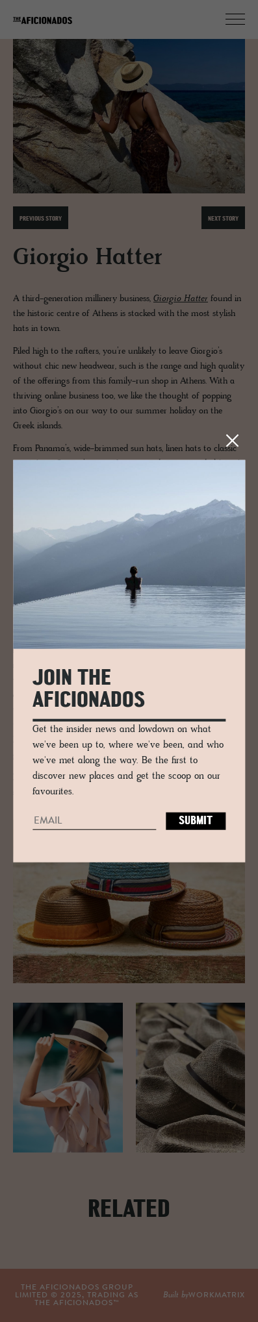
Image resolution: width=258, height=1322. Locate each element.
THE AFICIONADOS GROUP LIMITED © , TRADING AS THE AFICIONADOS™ (76, 1295)
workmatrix (216, 1295)
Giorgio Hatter (180, 298)
